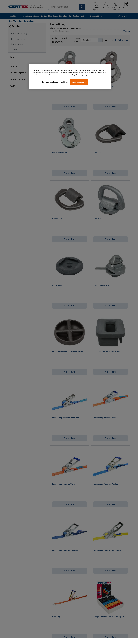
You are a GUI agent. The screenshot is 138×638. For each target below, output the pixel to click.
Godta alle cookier (79, 82)
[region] (70, 76)
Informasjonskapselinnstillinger (55, 82)
